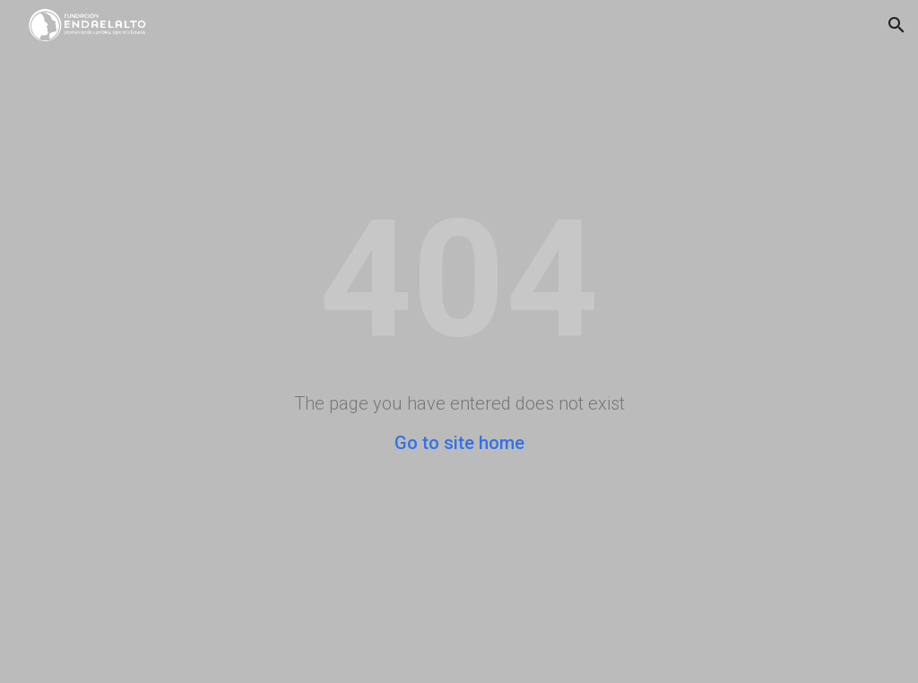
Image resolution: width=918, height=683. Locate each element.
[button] (896, 25)
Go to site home (459, 443)
